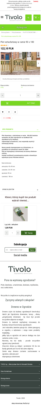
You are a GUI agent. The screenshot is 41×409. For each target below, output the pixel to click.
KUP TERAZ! (20, 103)
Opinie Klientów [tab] (8, 189)
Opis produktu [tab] (7, 129)
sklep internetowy (17, 403)
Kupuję (28, 233)
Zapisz (32, 250)
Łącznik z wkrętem (11, 224)
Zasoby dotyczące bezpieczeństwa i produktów (15, 79)
